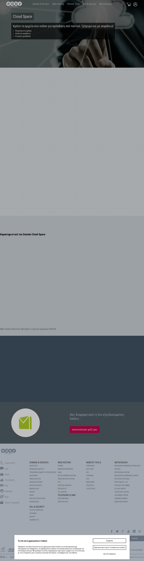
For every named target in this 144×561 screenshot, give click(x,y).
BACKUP (32, 516)
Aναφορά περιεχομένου (136, 557)
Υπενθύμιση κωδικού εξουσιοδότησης (42, 472)
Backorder (33, 475)
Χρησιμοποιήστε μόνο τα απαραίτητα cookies (109, 547)
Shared (60, 466)
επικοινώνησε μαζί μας (84, 429)
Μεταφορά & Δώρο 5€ (36, 469)
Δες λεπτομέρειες (109, 554)
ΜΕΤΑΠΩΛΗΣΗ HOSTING (122, 472)
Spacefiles (90, 485)
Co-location (62, 492)
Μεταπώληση (121, 462)
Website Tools (93, 462)
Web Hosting (64, 462)
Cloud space (90, 489)
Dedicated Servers (64, 485)
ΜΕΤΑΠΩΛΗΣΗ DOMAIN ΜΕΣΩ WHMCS (126, 475)
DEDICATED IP (62, 489)
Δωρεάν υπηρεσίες (35, 482)
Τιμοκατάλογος (35, 479)
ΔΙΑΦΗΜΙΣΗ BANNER (121, 498)
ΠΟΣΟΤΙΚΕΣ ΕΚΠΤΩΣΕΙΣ (122, 479)
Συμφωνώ (109, 541)
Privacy (32, 492)
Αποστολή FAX (63, 502)
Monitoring (90, 482)
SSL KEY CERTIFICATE (36, 510)
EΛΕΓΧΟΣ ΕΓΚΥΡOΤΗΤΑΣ (37, 498)
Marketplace (34, 489)
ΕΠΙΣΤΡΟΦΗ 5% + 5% (121, 482)
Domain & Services (39, 462)
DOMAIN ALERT (34, 502)
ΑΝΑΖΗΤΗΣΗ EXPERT (121, 502)
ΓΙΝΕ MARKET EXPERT (121, 495)
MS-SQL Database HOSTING (67, 475)
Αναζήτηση (33, 466)
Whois (31, 495)
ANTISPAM (32, 513)
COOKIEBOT (90, 475)
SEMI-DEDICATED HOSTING (66, 479)
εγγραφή (135, 538)
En (6, 557)
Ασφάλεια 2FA (34, 520)
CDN (87, 479)
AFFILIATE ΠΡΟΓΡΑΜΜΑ (122, 485)
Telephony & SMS (67, 495)
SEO (87, 472)
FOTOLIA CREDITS (120, 489)
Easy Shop (90, 469)
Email (60, 472)
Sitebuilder (90, 466)
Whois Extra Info (35, 485)
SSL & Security (36, 506)
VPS (59, 482)
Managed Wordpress (65, 469)
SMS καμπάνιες (63, 498)
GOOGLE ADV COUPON (122, 492)
